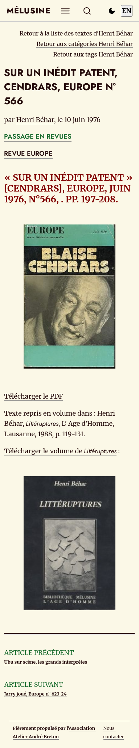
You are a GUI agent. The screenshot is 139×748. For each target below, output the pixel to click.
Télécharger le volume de (60, 451)
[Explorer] (65, 11)
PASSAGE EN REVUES (37, 136)
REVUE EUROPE (28, 153)
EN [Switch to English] (126, 11)
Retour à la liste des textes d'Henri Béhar (76, 33)
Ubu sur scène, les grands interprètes (45, 662)
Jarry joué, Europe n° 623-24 (35, 694)
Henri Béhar (35, 119)
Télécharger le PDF (33, 396)
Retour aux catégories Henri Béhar (84, 43)
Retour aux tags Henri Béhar (93, 54)
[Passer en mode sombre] (112, 11)
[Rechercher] (87, 11)
